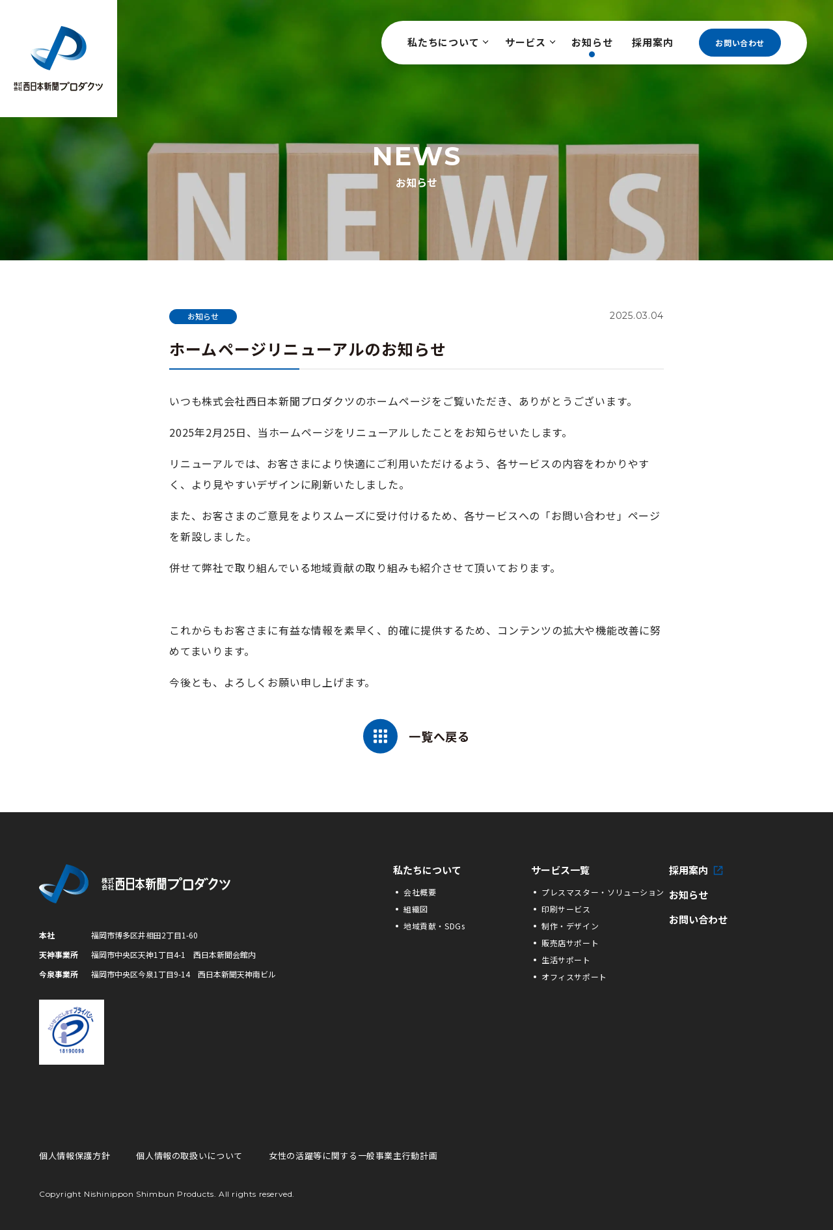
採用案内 (652, 42)
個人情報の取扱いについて (189, 1155)
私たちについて (446, 42)
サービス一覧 (560, 870)
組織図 (415, 908)
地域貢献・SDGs (434, 925)
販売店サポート (570, 942)
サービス (529, 42)
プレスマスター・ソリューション (602, 891)
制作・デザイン (570, 925)
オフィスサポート (574, 976)
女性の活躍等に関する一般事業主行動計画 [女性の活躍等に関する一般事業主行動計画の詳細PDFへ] (353, 1155)
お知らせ (591, 42)
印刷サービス (566, 908)
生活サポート (566, 959)
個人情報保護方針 (74, 1155)
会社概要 (419, 891)
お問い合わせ (740, 42)
